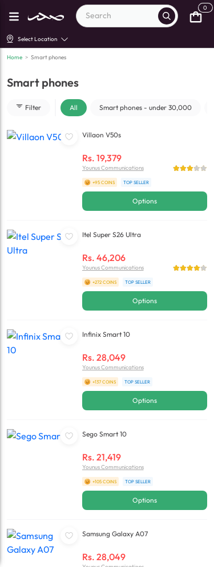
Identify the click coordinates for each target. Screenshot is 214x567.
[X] (116, 556)
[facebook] (21, 556)
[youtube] (68, 556)
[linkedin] (45, 556)
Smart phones (48, 57)
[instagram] (92, 556)
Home (14, 57)
